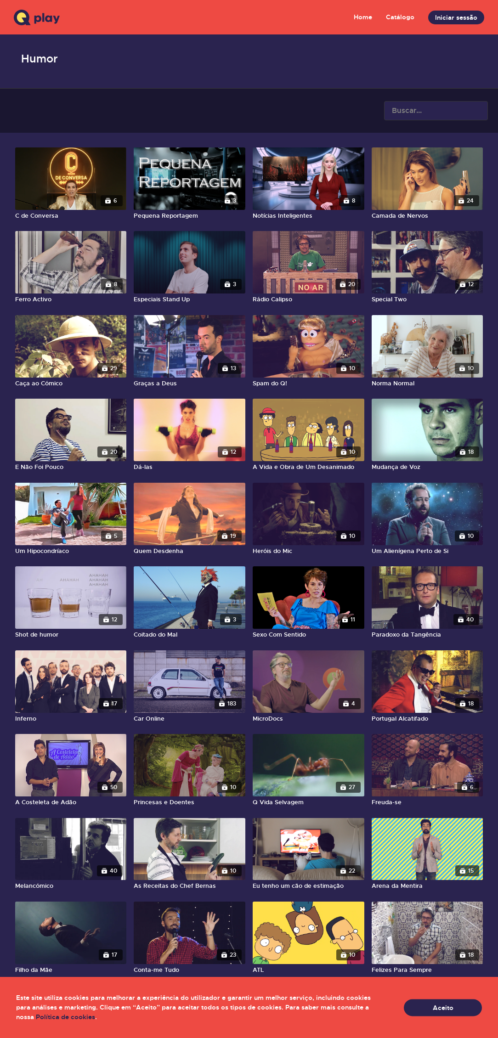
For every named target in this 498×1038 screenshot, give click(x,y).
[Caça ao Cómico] (71, 383)
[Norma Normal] (427, 383)
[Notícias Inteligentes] (308, 215)
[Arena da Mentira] (427, 886)
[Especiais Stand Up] (189, 299)
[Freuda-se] (427, 802)
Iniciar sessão (456, 17)
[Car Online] (189, 718)
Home (363, 17)
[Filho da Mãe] (71, 970)
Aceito (443, 1007)
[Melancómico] (71, 886)
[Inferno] (71, 718)
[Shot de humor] (71, 634)
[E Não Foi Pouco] (71, 467)
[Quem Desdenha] (189, 551)
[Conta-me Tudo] (189, 970)
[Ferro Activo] (71, 299)
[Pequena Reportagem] (189, 215)
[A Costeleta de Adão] (71, 802)
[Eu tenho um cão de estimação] (308, 886)
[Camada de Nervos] (427, 215)
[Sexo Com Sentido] (308, 634)
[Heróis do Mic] (308, 551)
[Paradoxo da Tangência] (427, 634)
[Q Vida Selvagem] (308, 802)
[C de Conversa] (71, 215)
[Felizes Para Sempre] (427, 970)
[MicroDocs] (308, 718)
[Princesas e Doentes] (189, 802)
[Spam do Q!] (308, 383)
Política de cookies (65, 1017)
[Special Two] (427, 299)
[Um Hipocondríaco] (71, 551)
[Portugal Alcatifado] (427, 718)
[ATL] (308, 970)
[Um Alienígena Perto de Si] (427, 551)
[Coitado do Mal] (189, 634)
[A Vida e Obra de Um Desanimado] (308, 467)
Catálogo (400, 17)
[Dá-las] (189, 467)
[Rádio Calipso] (308, 299)
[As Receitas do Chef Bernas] (189, 886)
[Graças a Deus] (189, 383)
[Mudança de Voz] (427, 467)
